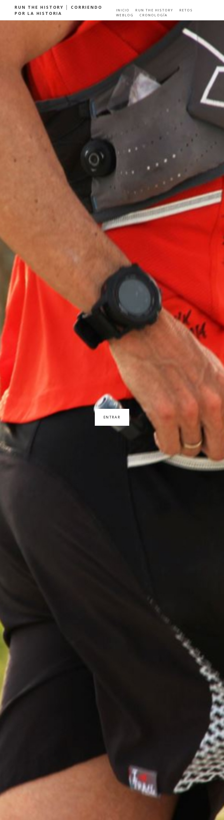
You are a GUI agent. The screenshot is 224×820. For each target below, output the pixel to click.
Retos (186, 10)
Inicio (123, 10)
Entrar (112, 417)
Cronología (153, 15)
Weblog (125, 15)
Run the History (154, 10)
